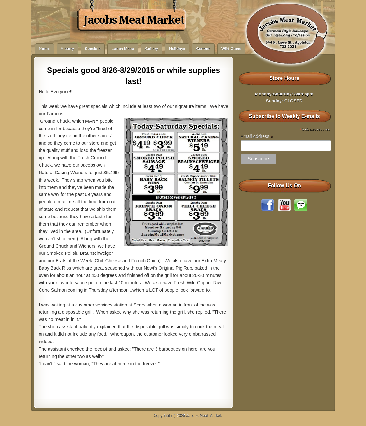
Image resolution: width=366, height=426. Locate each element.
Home (44, 49)
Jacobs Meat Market (134, 19)
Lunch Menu (123, 49)
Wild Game (231, 49)
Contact (203, 49)
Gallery (151, 49)
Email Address (257, 136)
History (67, 49)
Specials (93, 49)
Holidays (177, 49)
